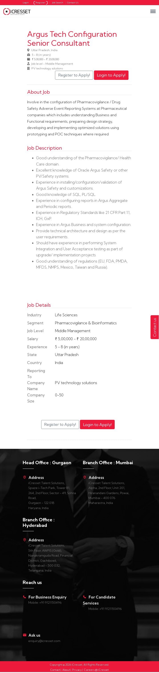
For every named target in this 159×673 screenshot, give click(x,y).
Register (40, 2)
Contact (55, 669)
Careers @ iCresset (96, 669)
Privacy (77, 669)
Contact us (154, 327)
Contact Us (73, 2)
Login (26, 2)
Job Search (57, 2)
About (66, 669)
